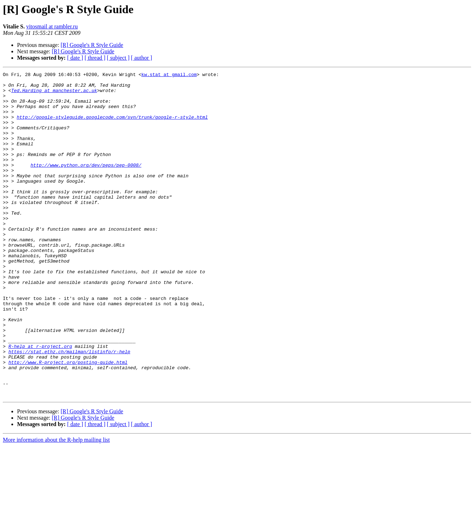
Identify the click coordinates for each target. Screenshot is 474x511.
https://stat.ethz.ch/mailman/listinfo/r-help (69, 408)
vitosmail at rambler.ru (52, 26)
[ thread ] (95, 58)
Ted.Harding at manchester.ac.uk (54, 94)
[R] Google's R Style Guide (92, 45)
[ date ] (75, 58)
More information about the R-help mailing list (56, 505)
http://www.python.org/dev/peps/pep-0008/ (86, 184)
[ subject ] (118, 58)
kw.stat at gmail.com (169, 75)
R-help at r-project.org (40, 401)
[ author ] (141, 58)
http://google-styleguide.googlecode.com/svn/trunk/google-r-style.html (112, 126)
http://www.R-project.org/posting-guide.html (68, 421)
